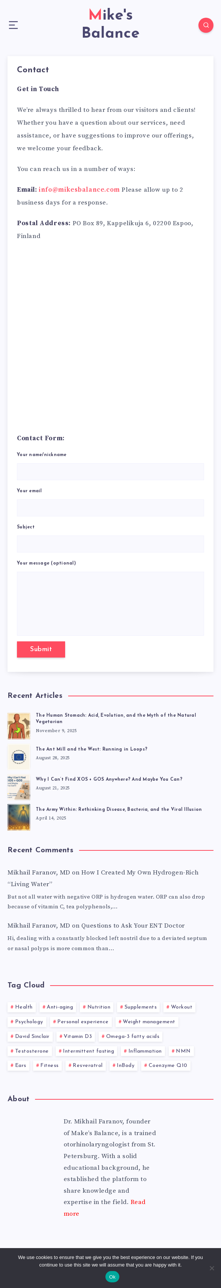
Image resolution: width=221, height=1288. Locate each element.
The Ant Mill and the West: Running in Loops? (91, 749)
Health (24, 1007)
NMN (183, 1051)
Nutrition (99, 1007)
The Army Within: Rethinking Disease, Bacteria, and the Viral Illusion (119, 809)
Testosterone (32, 1051)
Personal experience (83, 1022)
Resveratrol (88, 1065)
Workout (182, 1007)
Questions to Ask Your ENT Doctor (133, 926)
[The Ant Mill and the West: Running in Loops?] (19, 756)
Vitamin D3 (78, 1036)
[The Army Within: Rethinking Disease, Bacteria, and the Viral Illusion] (19, 816)
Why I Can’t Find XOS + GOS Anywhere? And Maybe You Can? (109, 779)
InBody (125, 1065)
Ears (20, 1065)
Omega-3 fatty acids (133, 1036)
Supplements (141, 1007)
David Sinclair (32, 1036)
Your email (110, 502)
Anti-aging (60, 1007)
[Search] (205, 25)
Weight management (149, 1022)
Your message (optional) (110, 598)
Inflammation (145, 1051)
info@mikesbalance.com (79, 190)
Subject (110, 538)
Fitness (49, 1065)
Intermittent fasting (88, 1051)
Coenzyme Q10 (168, 1065)
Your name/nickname (110, 466)
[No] (211, 1268)
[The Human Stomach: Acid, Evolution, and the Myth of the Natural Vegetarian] (19, 725)
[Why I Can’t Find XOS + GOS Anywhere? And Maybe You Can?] (19, 786)
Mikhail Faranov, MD (39, 872)
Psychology (29, 1022)
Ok (112, 1277)
